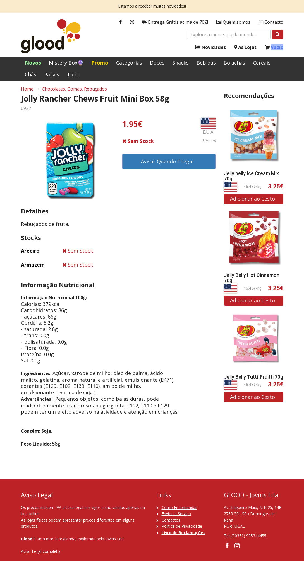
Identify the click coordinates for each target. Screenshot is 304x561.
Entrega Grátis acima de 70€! (175, 22)
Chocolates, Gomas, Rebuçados (74, 90)
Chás (30, 74)
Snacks (180, 62)
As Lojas (245, 47)
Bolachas (234, 62)
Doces (157, 62)
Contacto (271, 22)
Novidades (210, 47)
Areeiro (30, 251)
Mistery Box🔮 (66, 62)
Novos (33, 62)
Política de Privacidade (182, 526)
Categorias (129, 62)
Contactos (171, 520)
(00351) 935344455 (248, 535)
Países (51, 74)
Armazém (33, 265)
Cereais (262, 62)
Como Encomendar (179, 507)
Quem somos (233, 22)
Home (27, 90)
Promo (99, 62)
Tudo (73, 74)
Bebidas (206, 62)
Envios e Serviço (176, 513)
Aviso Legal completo (40, 551)
